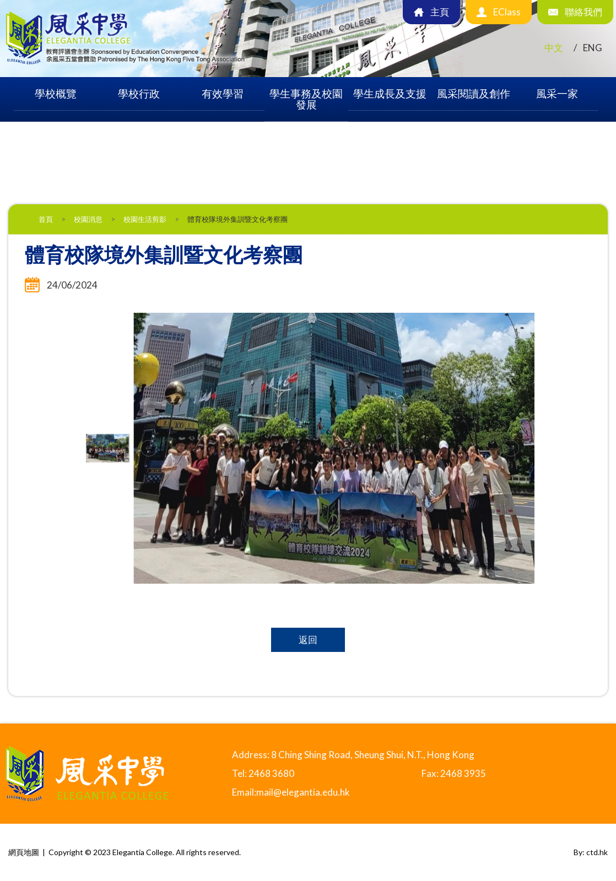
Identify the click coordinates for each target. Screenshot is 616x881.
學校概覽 (56, 93)
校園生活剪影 (144, 219)
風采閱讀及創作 (473, 93)
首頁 (46, 219)
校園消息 (88, 219)
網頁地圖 (23, 852)
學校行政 (139, 93)
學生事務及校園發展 (306, 99)
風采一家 (557, 93)
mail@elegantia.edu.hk (303, 792)
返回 (308, 639)
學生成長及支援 (389, 93)
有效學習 (223, 93)
